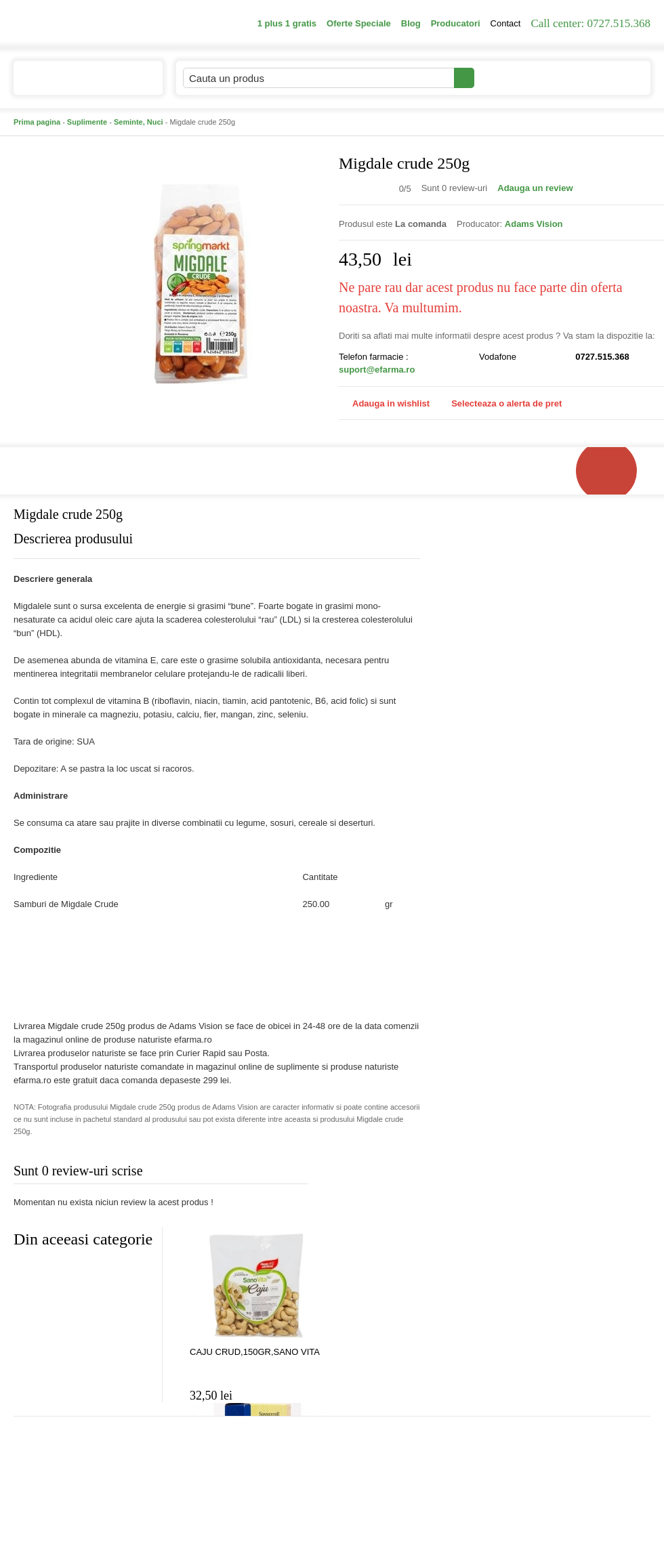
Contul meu (521, 77)
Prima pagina (37, 122)
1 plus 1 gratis (286, 23)
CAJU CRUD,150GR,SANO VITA (255, 1352)
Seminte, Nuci (138, 122)
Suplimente (87, 122)
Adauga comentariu (372, 1174)
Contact (506, 23)
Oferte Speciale (359, 23)
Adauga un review (535, 188)
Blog (411, 23)
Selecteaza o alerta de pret (500, 404)
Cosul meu (605, 77)
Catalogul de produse (79, 83)
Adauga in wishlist (384, 403)
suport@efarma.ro (377, 369)
